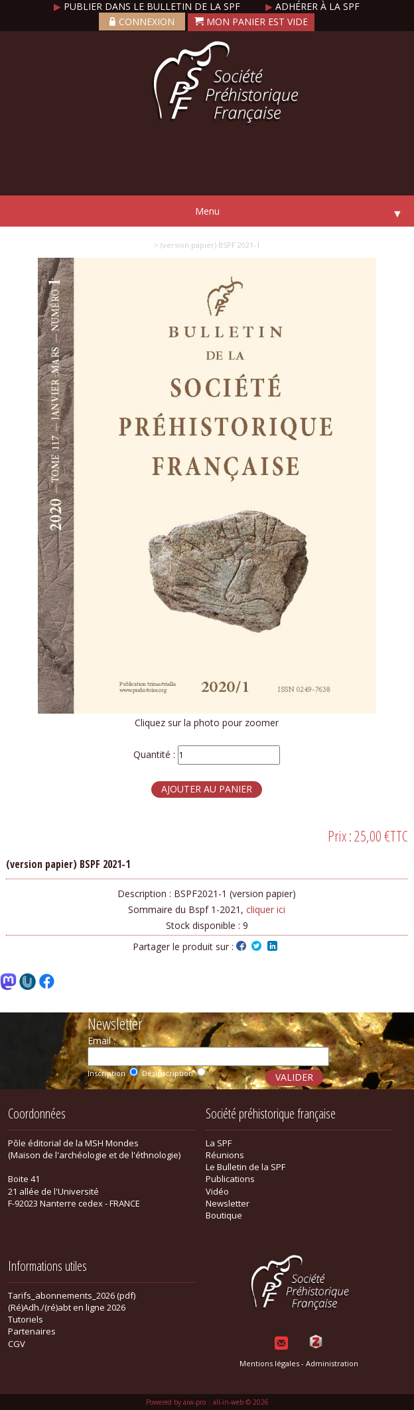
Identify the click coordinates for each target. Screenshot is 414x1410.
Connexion (141, 21)
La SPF (219, 1143)
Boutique (224, 1215)
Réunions (225, 1155)
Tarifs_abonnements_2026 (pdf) (71, 1295)
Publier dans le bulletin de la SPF (148, 6)
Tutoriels (25, 1319)
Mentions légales (269, 1363)
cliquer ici (265, 909)
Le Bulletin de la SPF (245, 1167)
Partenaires (32, 1331)
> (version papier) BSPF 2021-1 (207, 245)
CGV (16, 1344)
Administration (332, 1363)
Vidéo (217, 1191)
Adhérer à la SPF (312, 6)
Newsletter (227, 1203)
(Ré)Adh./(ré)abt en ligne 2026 (66, 1307)
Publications (230, 1179)
